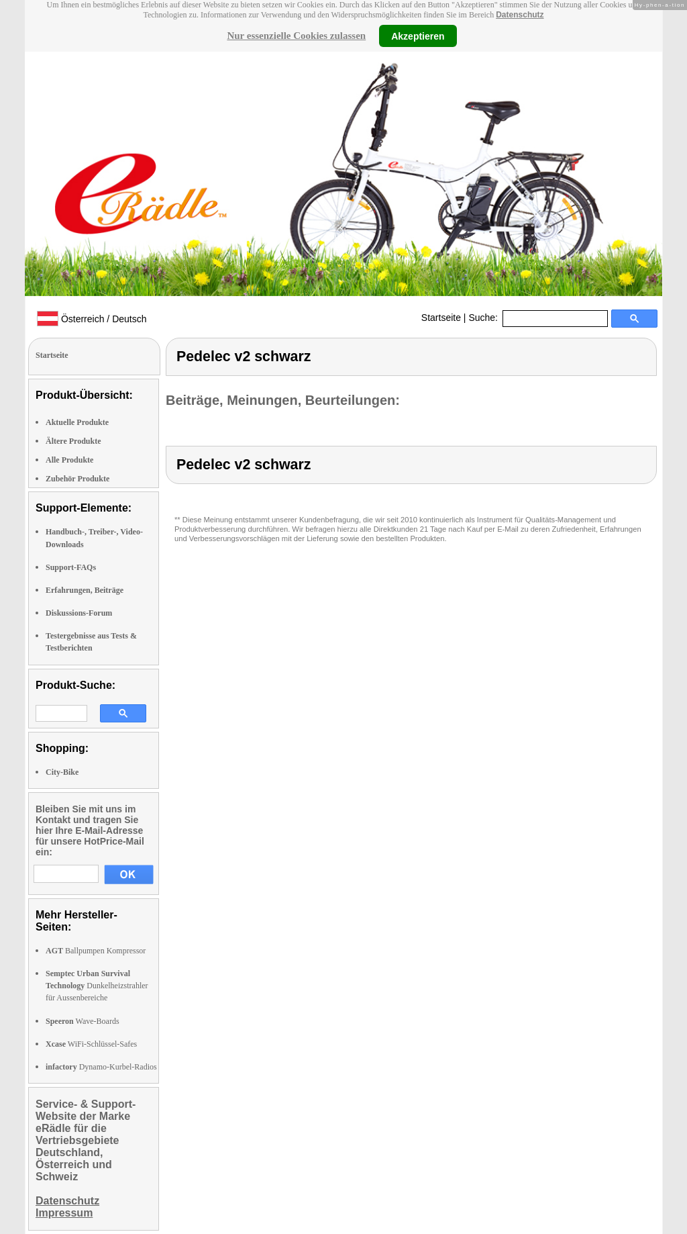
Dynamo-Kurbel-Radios (101, 1067)
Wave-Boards (82, 1021)
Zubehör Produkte (77, 478)
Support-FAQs (71, 567)
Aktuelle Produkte (77, 422)
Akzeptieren (417, 35)
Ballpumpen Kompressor (96, 950)
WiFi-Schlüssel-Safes (91, 1044)
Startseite (441, 317)
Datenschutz (519, 14)
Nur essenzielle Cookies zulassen (296, 35)
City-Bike (62, 772)
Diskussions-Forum (79, 613)
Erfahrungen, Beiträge (84, 590)
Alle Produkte (69, 460)
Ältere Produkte (73, 441)
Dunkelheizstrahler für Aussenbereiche (97, 985)
